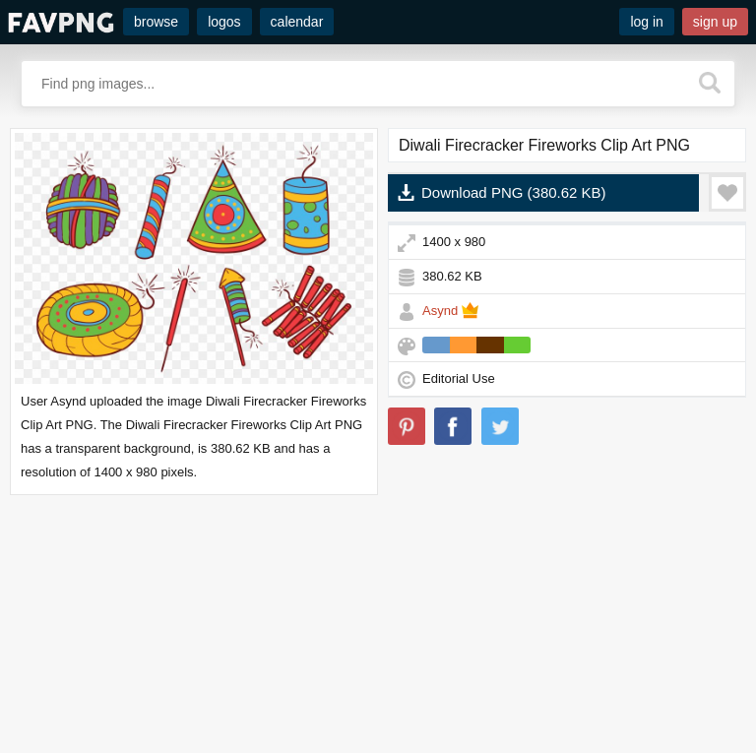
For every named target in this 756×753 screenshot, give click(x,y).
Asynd (440, 310)
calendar (297, 22)
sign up (715, 22)
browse (156, 22)
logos (224, 22)
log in (646, 22)
